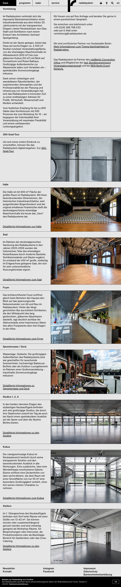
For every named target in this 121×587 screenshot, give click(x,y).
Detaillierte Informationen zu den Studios (21, 434)
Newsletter (9, 568)
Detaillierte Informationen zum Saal (22, 279)
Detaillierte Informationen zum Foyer (23, 338)
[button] (8, 3)
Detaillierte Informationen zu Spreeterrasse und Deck (18, 387)
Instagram (48, 568)
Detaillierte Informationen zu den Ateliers (21, 547)
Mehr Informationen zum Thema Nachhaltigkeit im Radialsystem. (81, 48)
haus (5, 3)
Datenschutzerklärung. (18, 584)
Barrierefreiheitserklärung (98, 574)
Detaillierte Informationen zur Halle (22, 226)
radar (38, 3)
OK (116, 581)
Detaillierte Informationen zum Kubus (23, 498)
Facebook (48, 571)
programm (24, 3)
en (118, 3)
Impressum (90, 568)
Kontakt (7, 571)
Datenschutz (90, 571)
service (55, 3)
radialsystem (86, 3)
